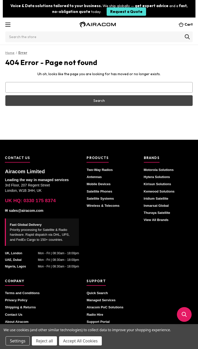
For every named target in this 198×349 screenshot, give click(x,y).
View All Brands (156, 220)
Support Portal (98, 322)
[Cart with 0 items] (184, 24)
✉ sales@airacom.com (24, 211)
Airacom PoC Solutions (105, 307)
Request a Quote (126, 11)
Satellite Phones (99, 191)
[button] (184, 314)
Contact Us (13, 314)
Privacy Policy (16, 300)
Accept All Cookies (80, 341)
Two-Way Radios (100, 170)
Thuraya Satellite (157, 213)
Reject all (44, 341)
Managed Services (101, 300)
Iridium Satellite (156, 198)
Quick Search (97, 293)
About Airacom (17, 322)
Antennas (94, 177)
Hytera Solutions (157, 177)
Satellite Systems (100, 198)
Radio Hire (95, 314)
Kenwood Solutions (159, 191)
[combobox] (99, 36)
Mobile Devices (98, 184)
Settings (17, 341)
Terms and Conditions (22, 293)
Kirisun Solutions (157, 184)
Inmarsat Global (156, 206)
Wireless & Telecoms (103, 206)
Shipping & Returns (20, 307)
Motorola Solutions (159, 170)
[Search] (187, 36)
